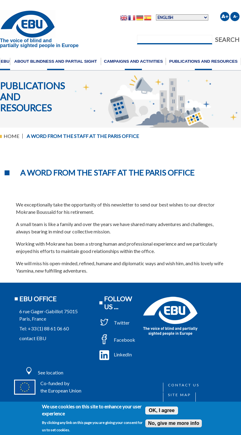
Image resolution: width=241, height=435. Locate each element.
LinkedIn (115, 354)
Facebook (117, 340)
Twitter (114, 322)
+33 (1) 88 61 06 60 (48, 328)
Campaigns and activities (133, 61)
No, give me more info (173, 423)
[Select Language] (182, 17)
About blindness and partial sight (55, 61)
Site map (179, 394)
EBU (5, 61)
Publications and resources (203, 61)
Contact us (183, 385)
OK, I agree (161, 410)
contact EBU (32, 338)
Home (11, 136)
